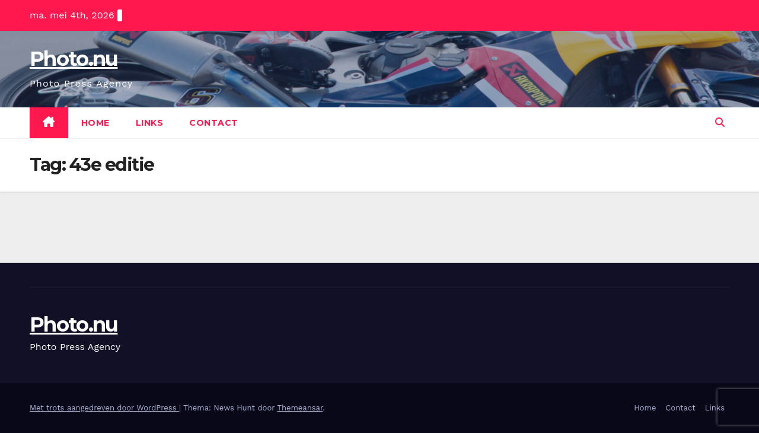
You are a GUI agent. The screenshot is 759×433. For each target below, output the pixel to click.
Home (95, 122)
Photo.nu (73, 58)
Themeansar (300, 407)
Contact (213, 122)
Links (150, 122)
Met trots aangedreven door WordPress (104, 407)
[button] (720, 122)
